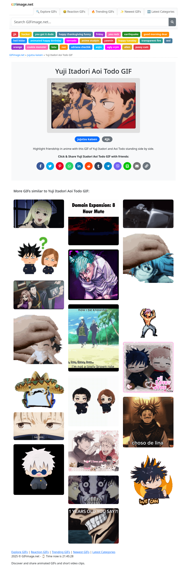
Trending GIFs (61, 552)
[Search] (172, 22)
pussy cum (141, 47)
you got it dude (44, 34)
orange (17, 47)
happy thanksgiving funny (75, 34)
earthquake (131, 34)
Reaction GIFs (40, 552)
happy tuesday (127, 40)
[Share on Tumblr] (98, 166)
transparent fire (151, 40)
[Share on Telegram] (108, 166)
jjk (14, 34)
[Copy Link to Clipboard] (147, 166)
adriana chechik (81, 47)
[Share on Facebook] (40, 166)
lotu (53, 47)
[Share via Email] (137, 166)
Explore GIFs (19, 552)
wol (168, 40)
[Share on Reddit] (89, 166)
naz (64, 47)
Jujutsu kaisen (35, 55)
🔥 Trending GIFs (103, 12)
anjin (99, 47)
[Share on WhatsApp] (69, 166)
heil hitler (19, 40)
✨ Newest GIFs (130, 12)
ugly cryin (113, 47)
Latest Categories (103, 552)
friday (99, 34)
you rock (113, 34)
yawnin (108, 40)
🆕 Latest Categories (160, 12)
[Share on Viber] (118, 166)
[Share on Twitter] (50, 166)
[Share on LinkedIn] (79, 166)
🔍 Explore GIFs (46, 12)
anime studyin (90, 40)
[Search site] (90, 22)
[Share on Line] (127, 166)
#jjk (107, 139)
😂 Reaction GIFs (74, 12)
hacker (25, 34)
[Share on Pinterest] (60, 166)
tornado (71, 40)
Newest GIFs (81, 552)
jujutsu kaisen (87, 139)
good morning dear (155, 34)
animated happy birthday (45, 40)
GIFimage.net (16, 55)
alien (127, 47)
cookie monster (36, 47)
